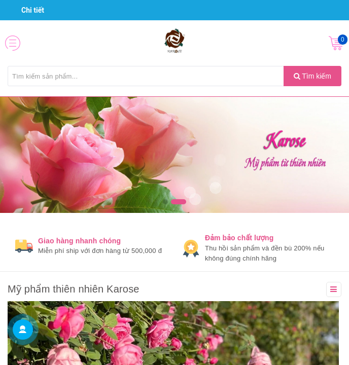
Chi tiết (28, 10)
